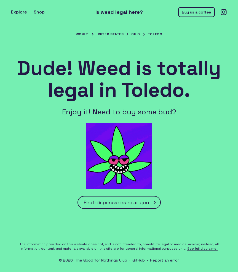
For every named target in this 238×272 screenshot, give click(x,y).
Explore (19, 12)
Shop (39, 12)
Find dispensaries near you (121, 202)
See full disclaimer (202, 248)
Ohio (135, 34)
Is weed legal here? (119, 12)
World (82, 34)
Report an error (164, 260)
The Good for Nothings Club (101, 260)
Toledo (155, 34)
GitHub (138, 260)
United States (110, 34)
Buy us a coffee (196, 12)
